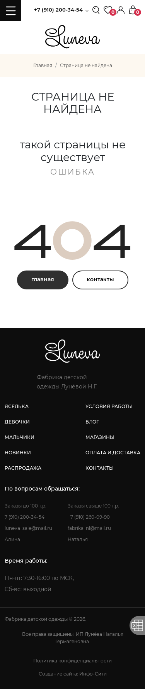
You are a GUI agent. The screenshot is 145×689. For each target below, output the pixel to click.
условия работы (109, 406)
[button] (120, 9)
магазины (99, 437)
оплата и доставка (112, 452)
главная (42, 279)
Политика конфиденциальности (72, 661)
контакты (100, 279)
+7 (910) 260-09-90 (89, 517)
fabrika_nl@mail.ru (89, 528)
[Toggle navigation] (10, 10)
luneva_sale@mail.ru (28, 528)
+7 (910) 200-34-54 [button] (58, 10)
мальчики (19, 437)
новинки (18, 452)
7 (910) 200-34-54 (24, 517)
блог (92, 422)
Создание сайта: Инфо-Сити (73, 674)
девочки (17, 422)
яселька (17, 406)
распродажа (23, 468)
